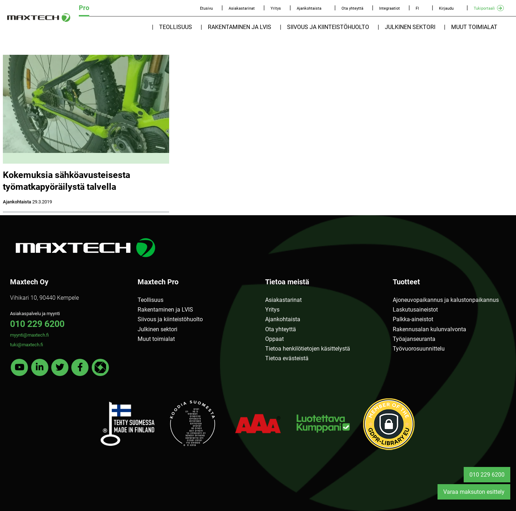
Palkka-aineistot (413, 319)
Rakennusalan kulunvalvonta (429, 329)
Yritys (276, 8)
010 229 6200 (37, 324)
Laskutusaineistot (415, 309)
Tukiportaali (484, 8)
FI (417, 8)
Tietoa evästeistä (287, 358)
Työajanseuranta (414, 339)
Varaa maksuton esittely (474, 491)
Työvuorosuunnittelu (419, 348)
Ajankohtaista (309, 8)
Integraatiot (389, 8)
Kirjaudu (446, 8)
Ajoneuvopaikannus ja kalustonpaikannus (446, 300)
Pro (84, 7)
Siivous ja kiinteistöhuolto (328, 27)
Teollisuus (175, 27)
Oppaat (274, 339)
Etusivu (206, 8)
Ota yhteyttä (352, 8)
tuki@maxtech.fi (26, 344)
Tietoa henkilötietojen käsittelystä (307, 348)
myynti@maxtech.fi (29, 335)
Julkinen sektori (410, 27)
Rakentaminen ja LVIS (239, 27)
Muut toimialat (474, 27)
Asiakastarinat (242, 8)
